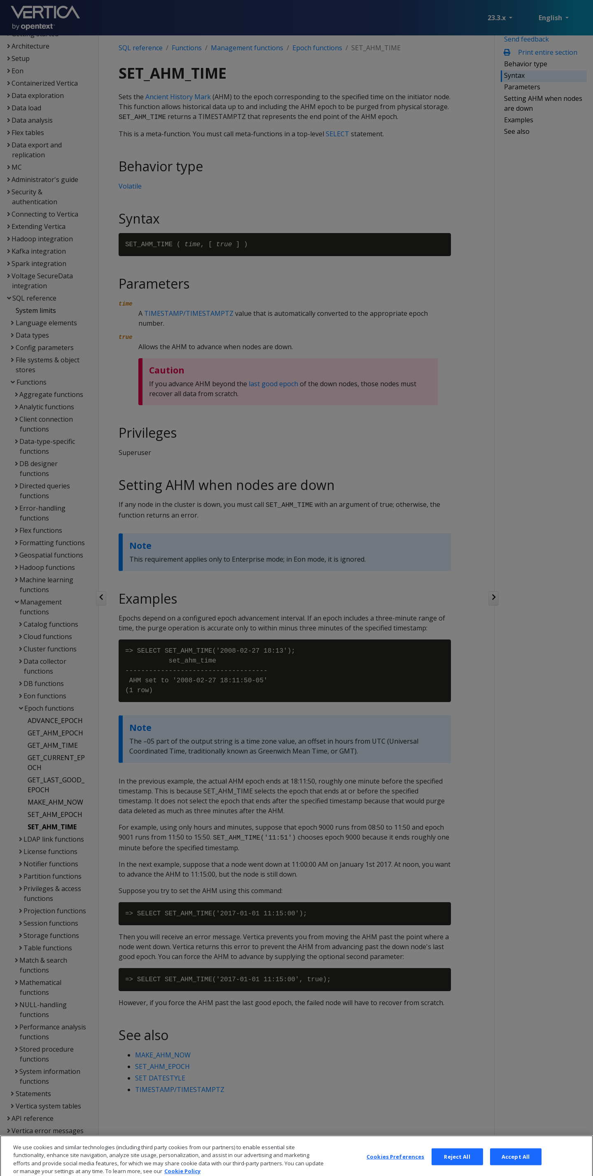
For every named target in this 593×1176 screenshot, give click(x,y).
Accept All (516, 1165)
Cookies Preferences (395, 1165)
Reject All (457, 1165)
